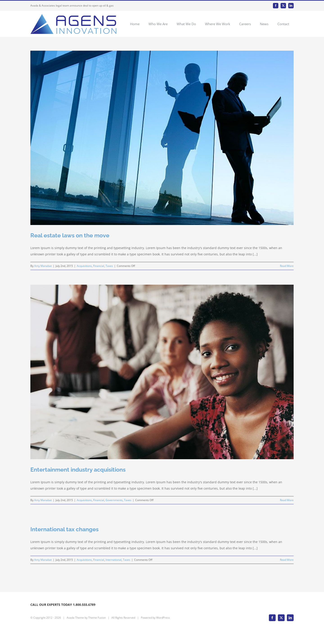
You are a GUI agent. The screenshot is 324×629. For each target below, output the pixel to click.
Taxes (109, 266)
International (114, 560)
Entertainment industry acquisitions (78, 469)
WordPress (163, 618)
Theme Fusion (97, 618)
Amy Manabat (43, 266)
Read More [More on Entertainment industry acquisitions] (287, 500)
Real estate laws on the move (69, 235)
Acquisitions (84, 266)
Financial (98, 266)
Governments (114, 500)
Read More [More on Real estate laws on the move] (287, 266)
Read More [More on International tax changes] (287, 560)
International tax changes (64, 529)
